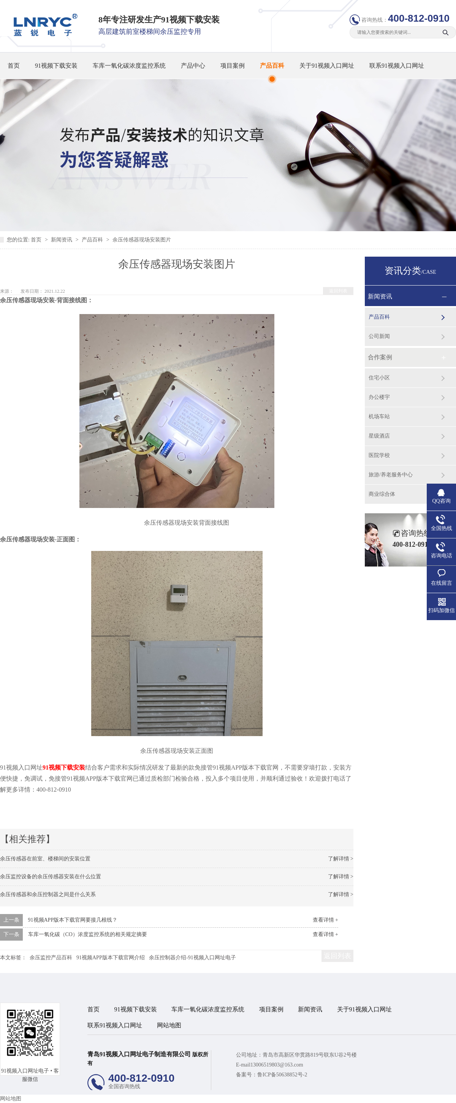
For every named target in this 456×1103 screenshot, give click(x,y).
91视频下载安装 (56, 65)
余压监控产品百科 (51, 957)
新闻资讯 (62, 240)
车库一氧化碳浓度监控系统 (129, 65)
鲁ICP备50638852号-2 (282, 1075)
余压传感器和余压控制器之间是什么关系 (48, 894)
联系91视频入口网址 (396, 65)
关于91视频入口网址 (326, 65)
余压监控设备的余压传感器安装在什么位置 (50, 876)
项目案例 (232, 65)
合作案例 (380, 357)
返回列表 (338, 291)
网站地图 (169, 1025)
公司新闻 (379, 336)
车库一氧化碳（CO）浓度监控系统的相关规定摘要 (87, 934)
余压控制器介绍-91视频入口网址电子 (192, 957)
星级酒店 (379, 436)
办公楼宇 (379, 397)
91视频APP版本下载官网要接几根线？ (73, 920)
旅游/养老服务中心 (391, 475)
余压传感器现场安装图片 (141, 240)
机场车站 (379, 416)
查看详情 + (325, 920)
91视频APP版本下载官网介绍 (110, 957)
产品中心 (193, 65)
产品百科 (272, 65)
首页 (14, 65)
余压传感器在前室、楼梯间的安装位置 (45, 859)
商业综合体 (382, 494)
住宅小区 (379, 378)
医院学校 (379, 455)
